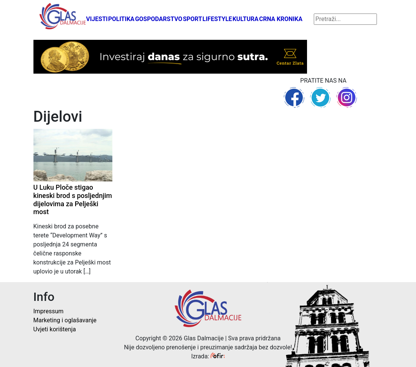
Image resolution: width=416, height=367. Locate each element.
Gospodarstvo (158, 19)
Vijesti (97, 19)
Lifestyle (217, 19)
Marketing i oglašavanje (65, 320)
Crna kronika (280, 19)
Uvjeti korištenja (54, 329)
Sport (192, 19)
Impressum (48, 311)
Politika (121, 19)
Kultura (246, 19)
